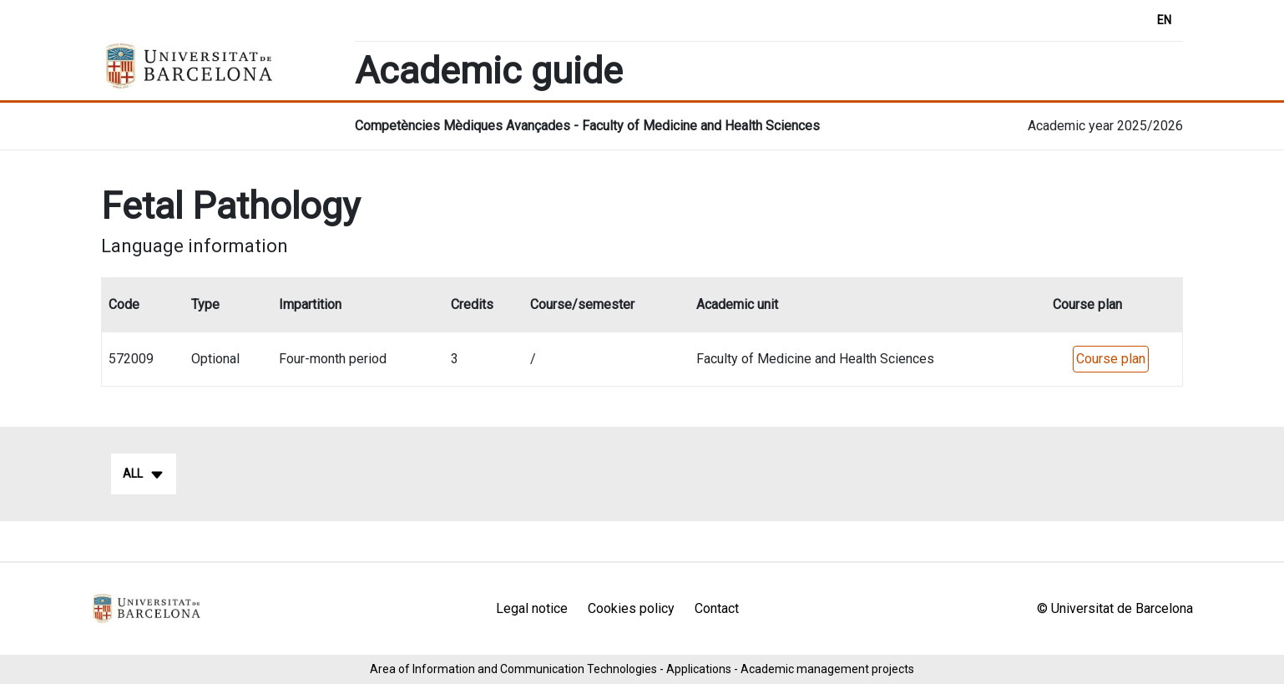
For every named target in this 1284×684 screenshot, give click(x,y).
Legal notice (532, 608)
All (143, 474)
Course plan (1110, 359)
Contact (717, 608)
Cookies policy (631, 608)
